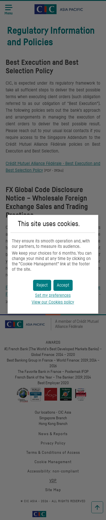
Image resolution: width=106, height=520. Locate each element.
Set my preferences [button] (53, 295)
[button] (63, 285)
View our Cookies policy (53, 302)
